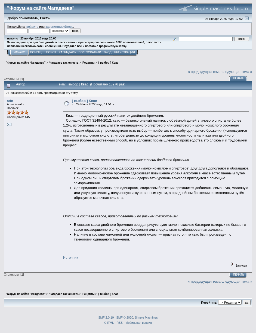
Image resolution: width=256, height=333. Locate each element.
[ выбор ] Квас (84, 101)
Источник (70, 257)
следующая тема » (236, 72)
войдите (32, 26)
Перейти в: (209, 302)
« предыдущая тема (204, 72)
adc (10, 101)
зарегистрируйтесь (59, 26)
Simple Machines (146, 317)
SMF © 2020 (124, 317)
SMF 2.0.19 (106, 317)
